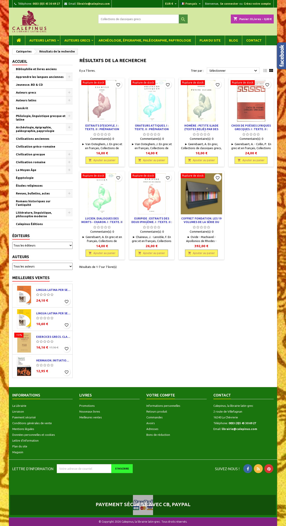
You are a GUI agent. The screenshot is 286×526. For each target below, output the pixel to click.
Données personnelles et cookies (33, 434)
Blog (233, 40)
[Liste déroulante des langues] (191, 4)
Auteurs (20, 257)
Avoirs (150, 423)
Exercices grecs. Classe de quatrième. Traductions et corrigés (53, 336)
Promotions (87, 405)
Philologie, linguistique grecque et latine (40, 117)
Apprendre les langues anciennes (40, 76)
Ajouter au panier (102, 160)
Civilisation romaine (30, 162)
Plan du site (210, 40)
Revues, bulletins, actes (33, 193)
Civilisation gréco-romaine (35, 146)
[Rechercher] (143, 19)
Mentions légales (23, 428)
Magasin (17, 452)
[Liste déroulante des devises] (171, 4)
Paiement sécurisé (24, 417)
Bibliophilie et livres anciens (36, 69)
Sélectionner (233, 70)
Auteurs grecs (77, 40)
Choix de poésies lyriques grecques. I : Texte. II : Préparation (251, 129)
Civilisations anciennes (32, 138)
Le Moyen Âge (26, 169)
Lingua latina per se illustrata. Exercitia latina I (53, 313)
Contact (254, 40)
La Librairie (19, 405)
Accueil (19, 61)
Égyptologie (25, 177)
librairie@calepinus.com (93, 3)
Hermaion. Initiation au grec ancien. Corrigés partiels (53, 360)
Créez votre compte (257, 3)
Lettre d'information (25, 440)
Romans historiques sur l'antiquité (33, 203)
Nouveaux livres (89, 411)
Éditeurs (21, 236)
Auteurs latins (42, 40)
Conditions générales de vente (32, 423)
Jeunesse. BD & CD (29, 84)
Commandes (154, 417)
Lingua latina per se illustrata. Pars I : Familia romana (53, 289)
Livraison (18, 411)
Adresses (152, 428)
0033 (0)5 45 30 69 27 (46, 3)
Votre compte (160, 395)
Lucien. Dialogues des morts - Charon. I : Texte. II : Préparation (101, 222)
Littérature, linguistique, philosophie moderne (34, 214)
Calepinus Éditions (29, 223)
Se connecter (229, 3)
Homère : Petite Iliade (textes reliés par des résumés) (201, 129)
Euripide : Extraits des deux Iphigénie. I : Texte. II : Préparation (151, 222)
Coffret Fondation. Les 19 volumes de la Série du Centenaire (201, 222)
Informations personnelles (163, 405)
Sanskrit (22, 108)
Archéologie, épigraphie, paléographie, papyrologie (145, 40)
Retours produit (156, 411)
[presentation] (94, 482)
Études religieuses (29, 185)
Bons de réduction (158, 434)
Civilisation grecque (30, 154)
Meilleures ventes (31, 278)
